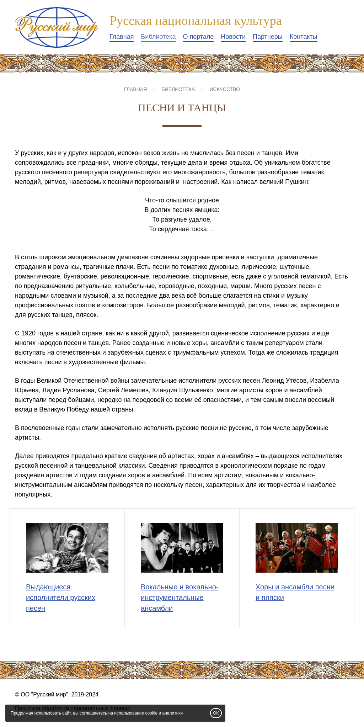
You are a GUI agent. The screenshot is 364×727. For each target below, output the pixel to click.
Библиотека (158, 36)
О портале (198, 36)
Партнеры (268, 36)
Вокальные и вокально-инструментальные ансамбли (179, 597)
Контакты (303, 36)
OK (216, 713)
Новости (233, 36)
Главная (121, 36)
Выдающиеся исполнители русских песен (60, 597)
